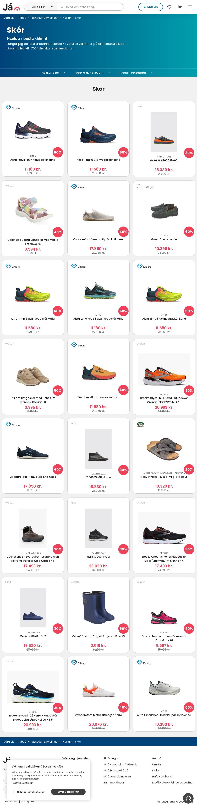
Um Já (156, 764)
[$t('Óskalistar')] (169, 7)
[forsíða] (13, 7)
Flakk (155, 770)
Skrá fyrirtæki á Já (115, 770)
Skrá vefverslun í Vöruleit (120, 764)
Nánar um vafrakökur (22, 783)
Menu (190, 7)
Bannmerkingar (113, 783)
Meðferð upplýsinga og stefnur (173, 783)
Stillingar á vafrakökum (33, 792)
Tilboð (22, 18)
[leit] (90, 6)
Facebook (11, 801)
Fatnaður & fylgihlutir (44, 18)
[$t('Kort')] (180, 7)
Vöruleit (8, 18)
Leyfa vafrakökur (69, 791)
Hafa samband (162, 776)
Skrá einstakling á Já (117, 776)
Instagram (27, 801)
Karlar (67, 18)
